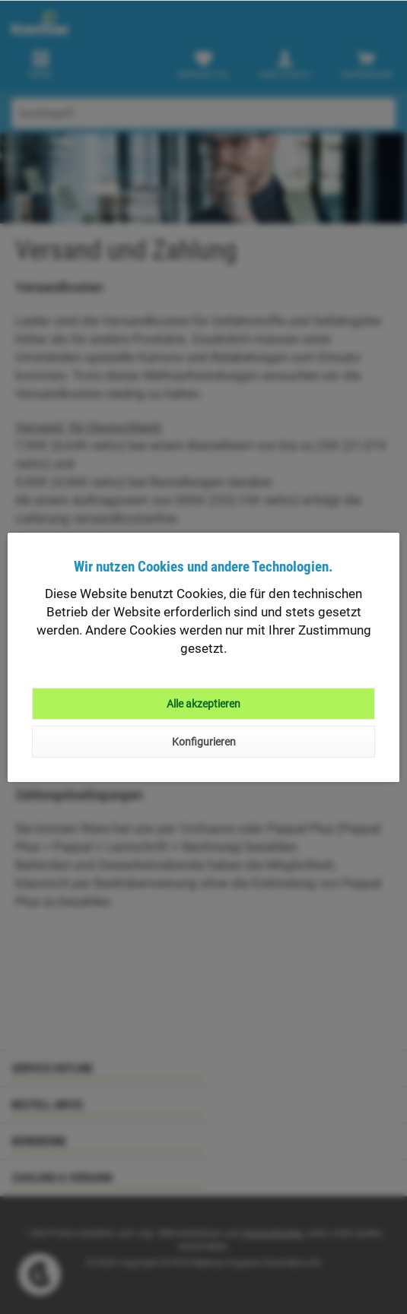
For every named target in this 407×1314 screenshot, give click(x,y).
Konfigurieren (204, 742)
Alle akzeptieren (203, 704)
